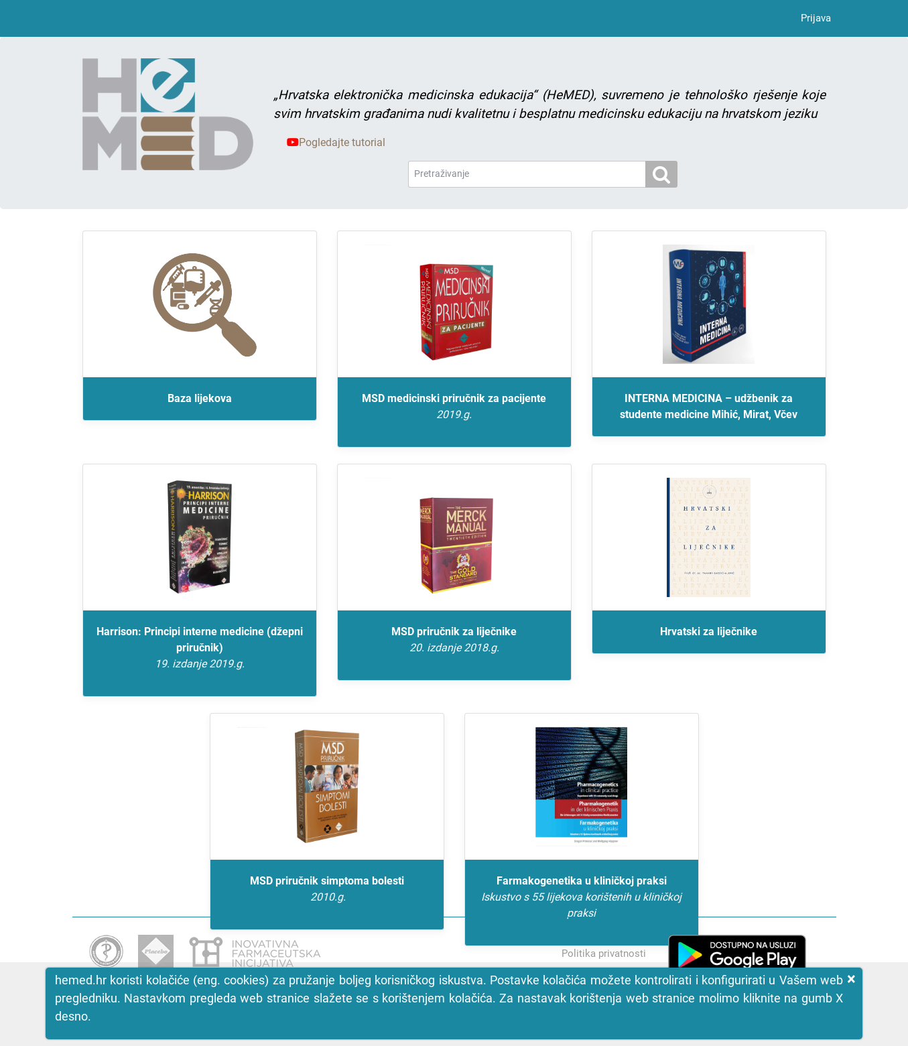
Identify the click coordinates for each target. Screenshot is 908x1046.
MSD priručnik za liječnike (454, 640)
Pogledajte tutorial (336, 142)
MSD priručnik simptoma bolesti (327, 889)
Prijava (816, 18)
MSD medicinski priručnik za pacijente (454, 407)
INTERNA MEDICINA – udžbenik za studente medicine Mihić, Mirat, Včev (708, 406)
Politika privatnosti (604, 953)
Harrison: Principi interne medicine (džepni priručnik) (199, 648)
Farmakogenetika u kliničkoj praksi (581, 897)
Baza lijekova (200, 398)
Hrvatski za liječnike (708, 631)
